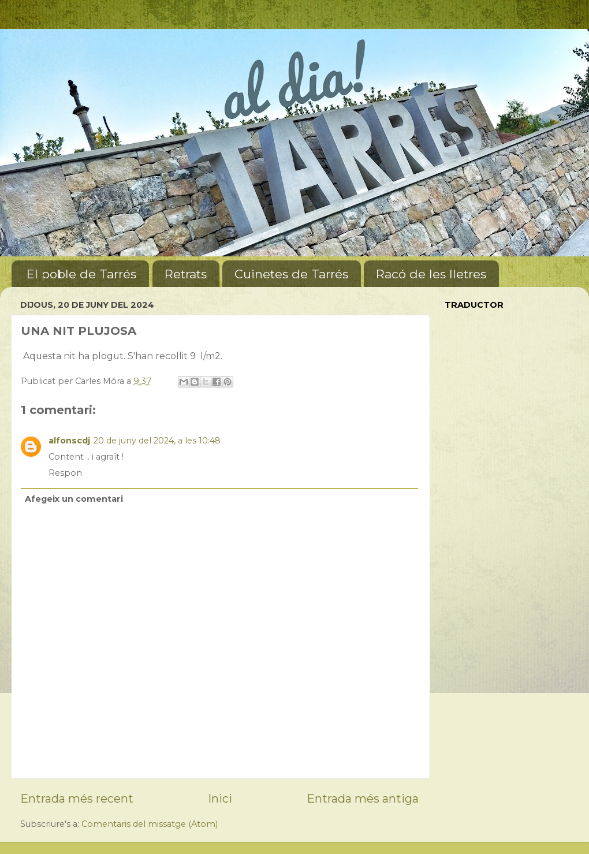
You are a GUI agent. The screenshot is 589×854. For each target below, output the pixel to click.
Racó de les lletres (431, 274)
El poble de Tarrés (81, 274)
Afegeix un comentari (74, 499)
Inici (220, 798)
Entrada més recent (76, 798)
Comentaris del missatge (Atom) (149, 824)
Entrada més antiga (363, 798)
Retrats (186, 274)
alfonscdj (69, 440)
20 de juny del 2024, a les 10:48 (157, 440)
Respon (65, 473)
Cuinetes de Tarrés (291, 274)
